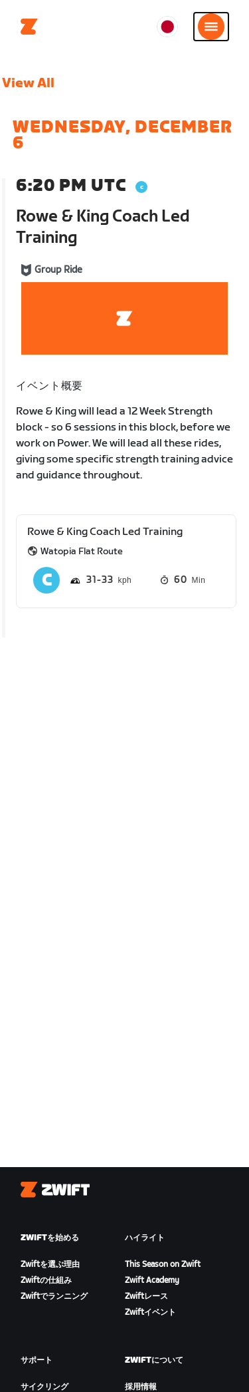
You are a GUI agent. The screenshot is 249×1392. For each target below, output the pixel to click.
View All (28, 83)
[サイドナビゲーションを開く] (211, 27)
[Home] (29, 27)
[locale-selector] (167, 26)
